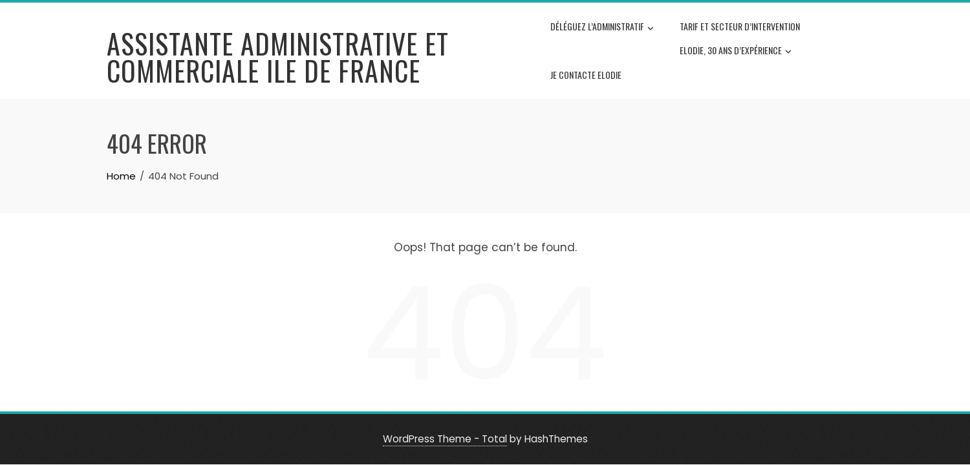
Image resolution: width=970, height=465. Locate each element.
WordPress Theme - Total (445, 439)
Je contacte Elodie (585, 74)
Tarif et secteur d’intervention (740, 26)
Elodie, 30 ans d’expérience (736, 51)
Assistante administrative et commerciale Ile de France (278, 56)
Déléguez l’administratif (602, 27)
